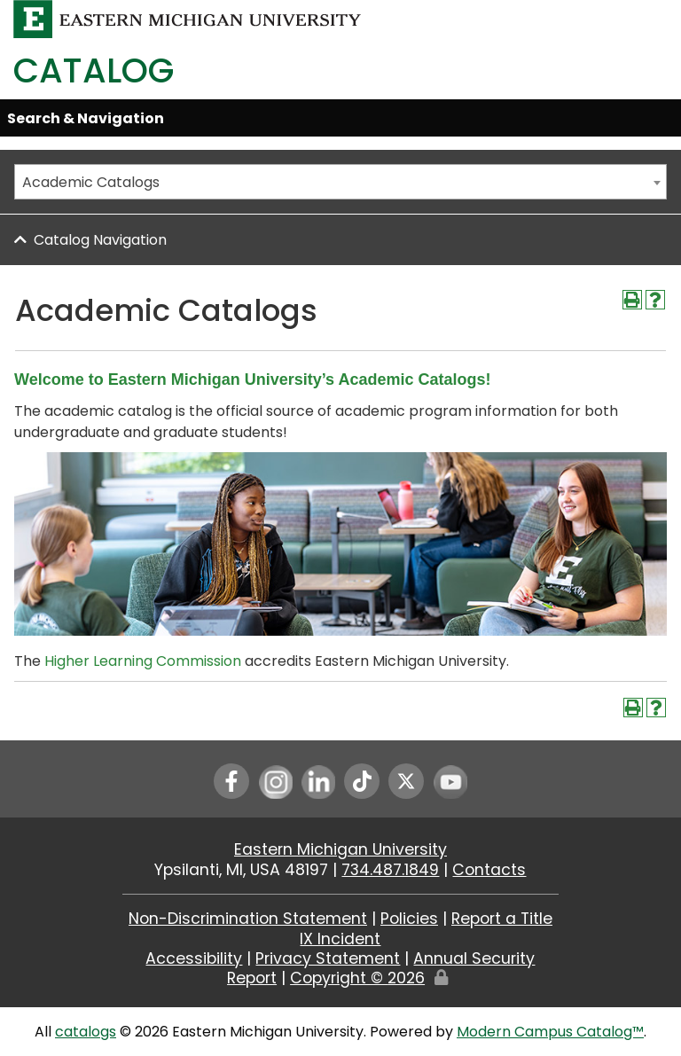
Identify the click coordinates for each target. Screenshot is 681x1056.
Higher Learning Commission (142, 661)
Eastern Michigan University (340, 849)
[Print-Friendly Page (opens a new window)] (632, 299)
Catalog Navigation (100, 240)
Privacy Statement (327, 958)
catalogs (85, 1031)
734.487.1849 (390, 869)
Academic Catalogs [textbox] (91, 182)
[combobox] (340, 181)
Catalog (93, 70)
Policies (409, 918)
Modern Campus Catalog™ (550, 1031)
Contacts (489, 869)
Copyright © (357, 978)
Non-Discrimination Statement (248, 918)
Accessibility (193, 958)
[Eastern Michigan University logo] (187, 18)
